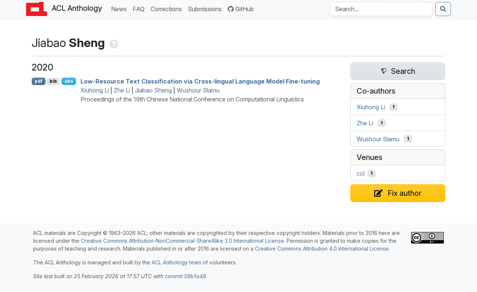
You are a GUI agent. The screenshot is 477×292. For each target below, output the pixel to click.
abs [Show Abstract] (68, 81)
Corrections (168, 8)
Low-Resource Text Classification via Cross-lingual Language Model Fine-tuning (200, 81)
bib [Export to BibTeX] (53, 81)
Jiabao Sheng (153, 90)
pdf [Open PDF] (38, 81)
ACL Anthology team (176, 262)
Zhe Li (122, 90)
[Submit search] (443, 9)
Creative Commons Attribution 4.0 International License (322, 248)
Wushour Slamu (198, 90)
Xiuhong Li (94, 90)
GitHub (241, 9)
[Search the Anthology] (381, 9)
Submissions (206, 8)
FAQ (140, 8)
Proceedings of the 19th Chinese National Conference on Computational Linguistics (192, 99)
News (120, 8)
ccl (360, 173)
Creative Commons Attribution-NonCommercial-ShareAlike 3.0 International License (182, 241)
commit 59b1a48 (185, 276)
